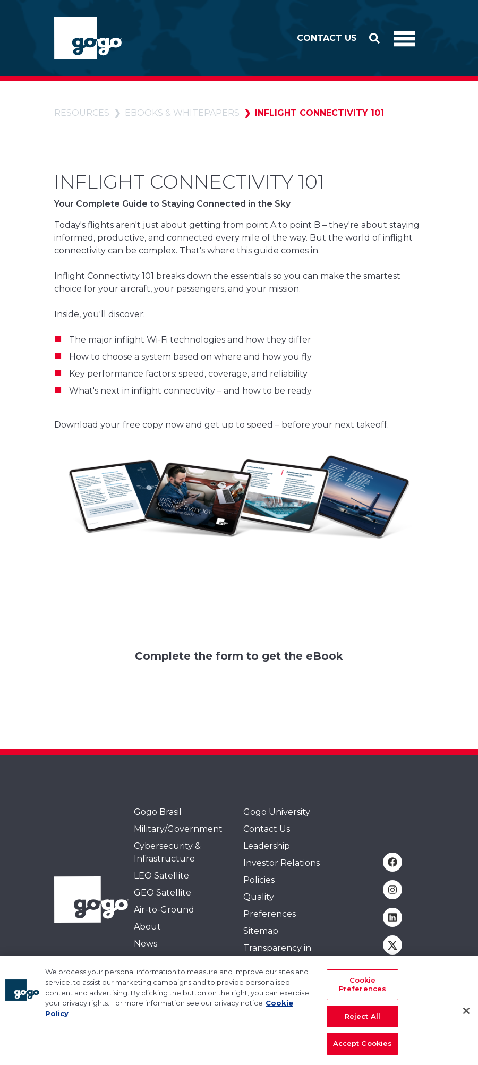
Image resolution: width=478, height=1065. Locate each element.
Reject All (362, 1020)
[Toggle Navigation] (404, 38)
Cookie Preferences (362, 989)
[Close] (466, 1015)
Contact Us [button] (327, 38)
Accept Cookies (362, 1048)
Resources (81, 113)
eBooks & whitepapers (182, 113)
